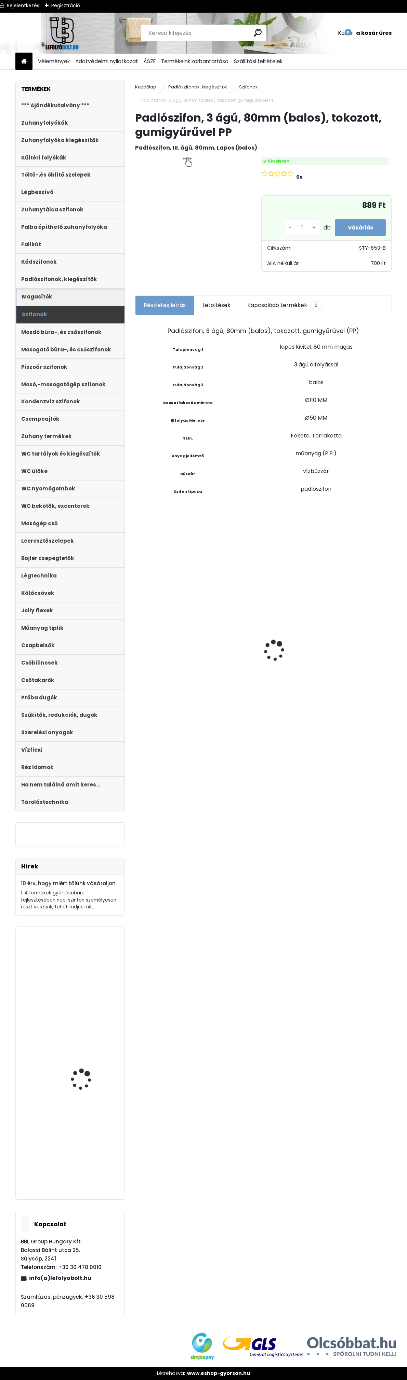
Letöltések (216, 305)
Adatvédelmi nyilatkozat (106, 61)
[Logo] (62, 33)
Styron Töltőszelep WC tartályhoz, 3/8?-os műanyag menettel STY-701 (89, 989)
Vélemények (54, 61)
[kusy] (298, 228)
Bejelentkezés (23, 5)
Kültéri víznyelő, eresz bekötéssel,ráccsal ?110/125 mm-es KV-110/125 (359, 633)
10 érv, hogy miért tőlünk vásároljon (68, 883)
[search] (258, 33)
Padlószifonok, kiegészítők (197, 87)
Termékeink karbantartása (194, 61)
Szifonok (248, 87)
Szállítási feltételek (258, 61)
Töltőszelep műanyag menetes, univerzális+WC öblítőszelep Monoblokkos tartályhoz (294, 677)
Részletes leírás (165, 305)
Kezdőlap (145, 87)
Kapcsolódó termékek (284, 305)
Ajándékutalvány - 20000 (229, 591)
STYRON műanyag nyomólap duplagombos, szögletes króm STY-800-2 (90, 1088)
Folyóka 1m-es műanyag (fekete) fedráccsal (90, 1166)
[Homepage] (23, 61)
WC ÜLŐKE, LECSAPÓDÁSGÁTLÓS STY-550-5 (168, 621)
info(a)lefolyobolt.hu (60, 1278)
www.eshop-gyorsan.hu (218, 1373)
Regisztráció (65, 5)
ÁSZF (150, 61)
